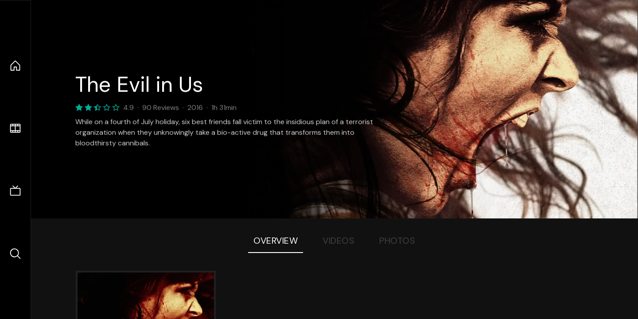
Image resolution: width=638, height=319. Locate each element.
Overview (275, 240)
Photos (397, 240)
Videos (338, 240)
